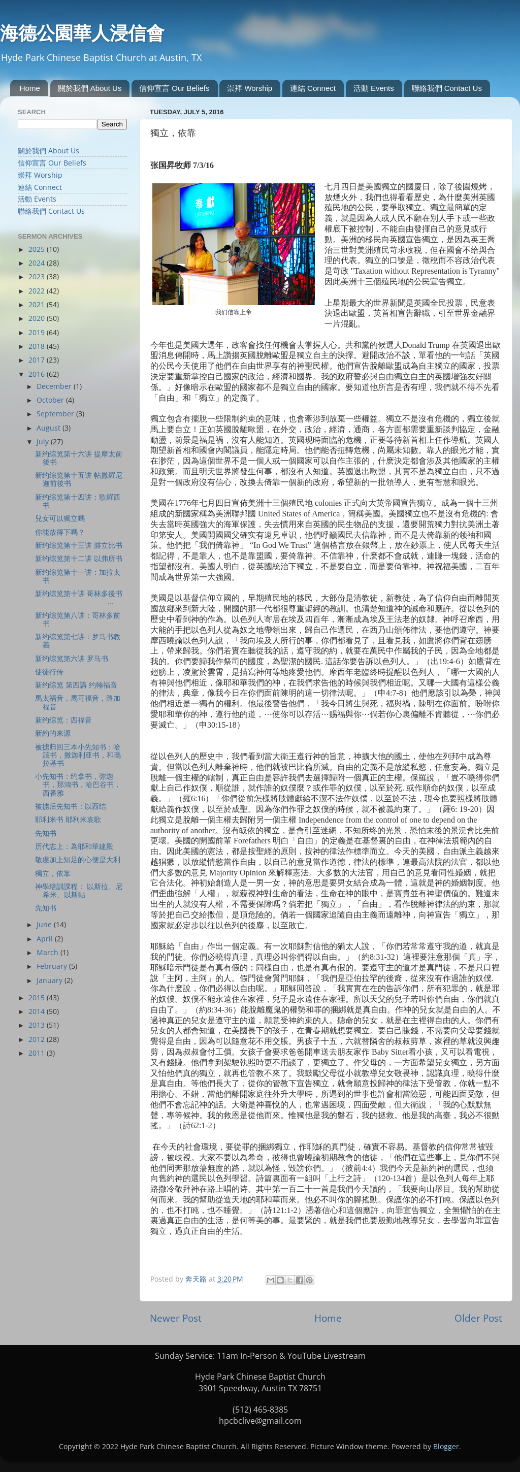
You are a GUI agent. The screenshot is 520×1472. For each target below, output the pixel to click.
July (44, 441)
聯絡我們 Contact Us (447, 88)
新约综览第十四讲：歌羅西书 (77, 501)
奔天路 (197, 1279)
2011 (37, 1053)
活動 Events (373, 88)
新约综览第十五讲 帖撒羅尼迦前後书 (78, 479)
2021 (37, 304)
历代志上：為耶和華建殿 (74, 846)
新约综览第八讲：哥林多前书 (77, 619)
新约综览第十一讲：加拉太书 (77, 576)
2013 (37, 1025)
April (46, 938)
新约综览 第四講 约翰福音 (76, 685)
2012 (37, 1039)
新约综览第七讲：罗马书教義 (77, 640)
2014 (37, 1011)
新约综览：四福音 (63, 720)
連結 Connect (313, 88)
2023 (37, 276)
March (48, 952)
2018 (37, 346)
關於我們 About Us (90, 88)
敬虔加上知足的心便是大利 (77, 859)
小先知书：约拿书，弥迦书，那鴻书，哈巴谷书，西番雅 (78, 784)
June (45, 924)
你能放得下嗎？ (60, 532)
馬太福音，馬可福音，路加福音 (77, 702)
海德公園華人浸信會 (82, 33)
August (49, 428)
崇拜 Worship (249, 88)
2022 (37, 291)
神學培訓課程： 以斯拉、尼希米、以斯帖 (78, 890)
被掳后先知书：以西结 (70, 806)
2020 (37, 318)
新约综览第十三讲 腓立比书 (78, 545)
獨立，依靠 (53, 873)
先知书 (45, 833)
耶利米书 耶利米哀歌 (68, 819)
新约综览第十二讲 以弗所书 (78, 558)
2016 (37, 374)
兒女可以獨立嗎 (60, 518)
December (55, 386)
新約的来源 (53, 733)
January (50, 980)
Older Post (478, 1318)
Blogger (446, 1446)
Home (30, 88)
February (53, 966)
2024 (37, 263)
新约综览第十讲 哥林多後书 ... (80, 597)
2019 (37, 332)
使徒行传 (49, 671)
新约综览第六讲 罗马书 (71, 658)
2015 (37, 997)
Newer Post (176, 1318)
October (51, 400)
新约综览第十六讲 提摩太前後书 (78, 458)
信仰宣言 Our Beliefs (174, 88)
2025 (37, 249)
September (56, 413)
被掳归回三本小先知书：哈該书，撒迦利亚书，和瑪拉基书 (78, 755)
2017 (37, 360)
